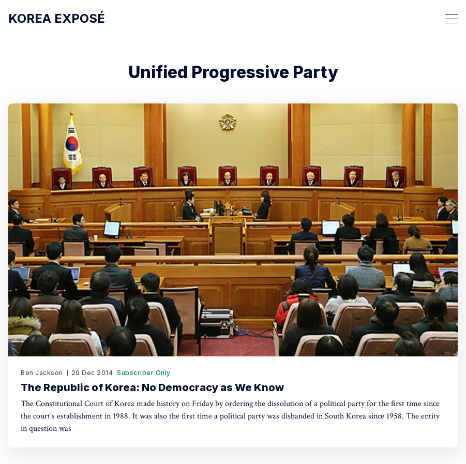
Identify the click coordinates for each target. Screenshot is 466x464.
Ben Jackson (42, 373)
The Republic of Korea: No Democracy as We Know (152, 387)
